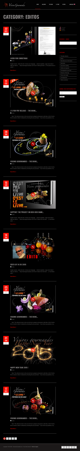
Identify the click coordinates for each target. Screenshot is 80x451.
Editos (13, 60)
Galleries (44, 4)
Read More (12, 70)
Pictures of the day (65, 72)
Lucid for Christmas (19, 58)
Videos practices (64, 80)
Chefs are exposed (65, 68)
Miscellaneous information (66, 60)
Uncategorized (64, 77)
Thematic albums (64, 56)
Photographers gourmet (66, 70)
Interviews (63, 63)
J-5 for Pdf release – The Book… (23, 110)
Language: (72, 4)
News (38, 4)
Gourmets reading (65, 65)
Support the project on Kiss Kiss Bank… (27, 212)
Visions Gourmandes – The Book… (24, 161)
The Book (51, 4)
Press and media (64, 75)
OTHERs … (64, 4)
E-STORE (57, 4)
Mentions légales (35, 446)
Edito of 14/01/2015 (18, 264)
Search (75, 43)
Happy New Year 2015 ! (19, 367)
